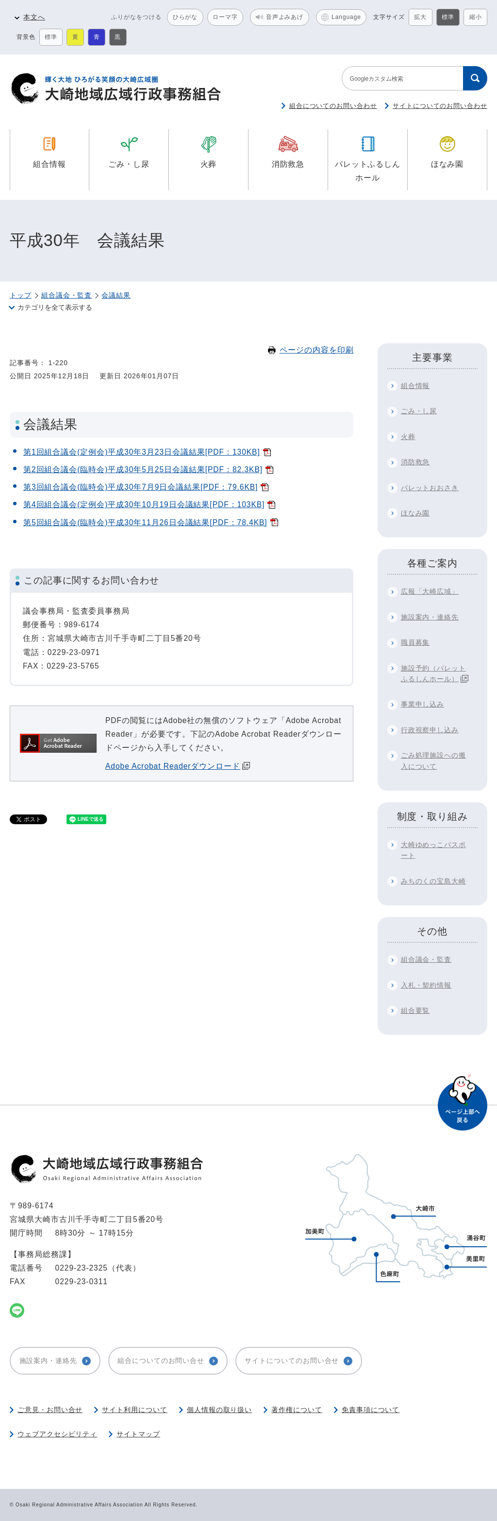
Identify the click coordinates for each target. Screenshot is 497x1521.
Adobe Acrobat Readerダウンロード (177, 766)
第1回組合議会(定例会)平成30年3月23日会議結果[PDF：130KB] (141, 452)
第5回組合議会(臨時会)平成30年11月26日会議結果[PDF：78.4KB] (145, 522)
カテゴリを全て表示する (54, 307)
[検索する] (475, 78)
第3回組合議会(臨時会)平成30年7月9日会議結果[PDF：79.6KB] (140, 487)
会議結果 (116, 295)
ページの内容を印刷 (310, 350)
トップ (21, 295)
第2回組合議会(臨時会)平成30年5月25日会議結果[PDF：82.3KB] (143, 469)
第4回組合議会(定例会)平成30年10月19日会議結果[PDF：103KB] (144, 504)
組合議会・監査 (66, 295)
